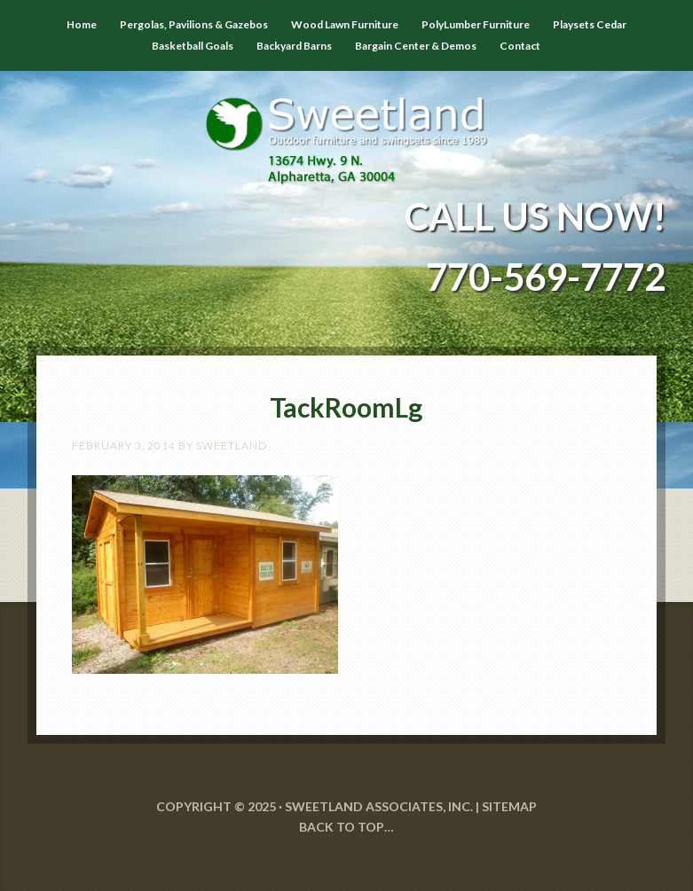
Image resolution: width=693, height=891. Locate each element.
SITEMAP (509, 806)
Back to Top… (346, 826)
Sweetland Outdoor (346, 128)
